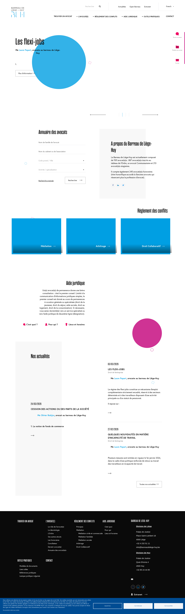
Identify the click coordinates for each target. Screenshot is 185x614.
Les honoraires (53, 540)
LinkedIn (118, 185)
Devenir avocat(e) (54, 547)
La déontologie (53, 530)
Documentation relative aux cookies (11, 610)
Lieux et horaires (77, 324)
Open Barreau (130, 7)
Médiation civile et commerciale (90, 534)
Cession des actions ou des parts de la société (60, 409)
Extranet (143, 7)
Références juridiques (28, 573)
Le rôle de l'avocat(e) (56, 527)
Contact (166, 16)
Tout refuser (138, 606)
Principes (79, 527)
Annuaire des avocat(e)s (57, 550)
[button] (119, 114)
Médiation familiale (85, 537)
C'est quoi (108, 527)
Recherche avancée (46, 180)
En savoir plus (108, 413)
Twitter (123, 185)
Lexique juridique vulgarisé (30, 576)
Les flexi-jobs (116, 369)
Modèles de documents (28, 566)
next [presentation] (150, 114)
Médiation (46, 246)
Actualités (118, 7)
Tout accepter (168, 606)
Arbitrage (101, 246)
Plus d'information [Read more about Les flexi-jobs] (25, 74)
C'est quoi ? (32, 324)
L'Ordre (51, 534)
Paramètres (107, 606)
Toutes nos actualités (145, 485)
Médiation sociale (85, 540)
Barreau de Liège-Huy (23, 12)
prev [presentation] (98, 114)
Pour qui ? (53, 324)
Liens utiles (24, 570)
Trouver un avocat (59, 16)
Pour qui (108, 530)
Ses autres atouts (54, 537)
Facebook (113, 185)
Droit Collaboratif (151, 246)
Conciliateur (52, 544)
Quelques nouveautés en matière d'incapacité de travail (128, 436)
